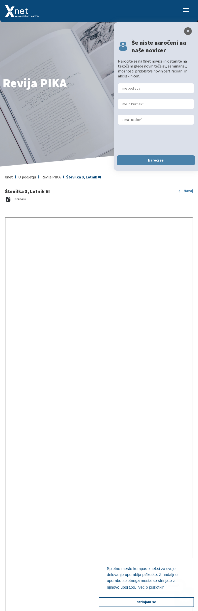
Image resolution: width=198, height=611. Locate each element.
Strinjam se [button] (146, 602)
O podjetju (27, 176)
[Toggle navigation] (186, 11)
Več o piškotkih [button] (151, 587)
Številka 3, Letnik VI (83, 176)
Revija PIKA (51, 176)
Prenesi (15, 199)
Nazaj (185, 191)
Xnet (9, 176)
